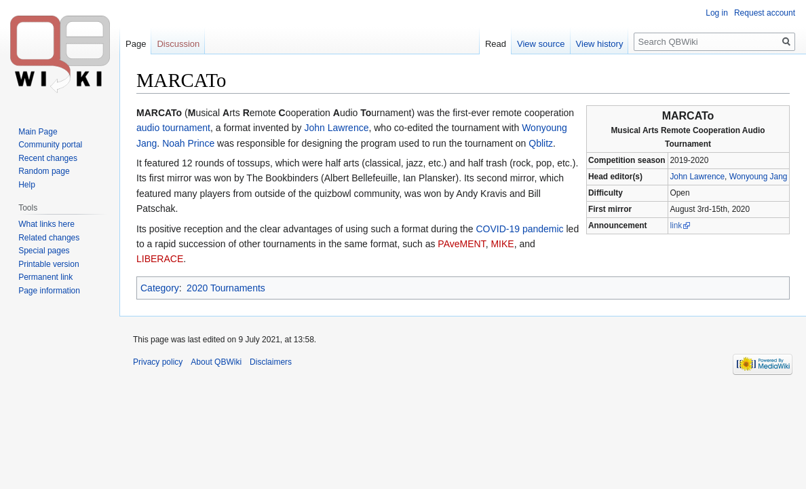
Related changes (48, 237)
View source (541, 44)
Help (26, 184)
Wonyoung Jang (758, 176)
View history (599, 44)
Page (136, 44)
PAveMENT (461, 243)
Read (495, 44)
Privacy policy (158, 362)
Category (159, 288)
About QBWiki (216, 362)
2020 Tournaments (226, 288)
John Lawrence (697, 176)
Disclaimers (271, 362)
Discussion (178, 44)
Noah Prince (188, 143)
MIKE (502, 243)
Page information (49, 290)
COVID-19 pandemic (519, 228)
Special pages (43, 250)
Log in (717, 13)
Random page (43, 171)
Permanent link (45, 277)
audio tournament (173, 127)
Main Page (37, 132)
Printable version (48, 264)
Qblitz (541, 143)
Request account (764, 13)
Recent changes (47, 158)
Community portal (50, 144)
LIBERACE (159, 258)
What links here (46, 224)
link (676, 225)
